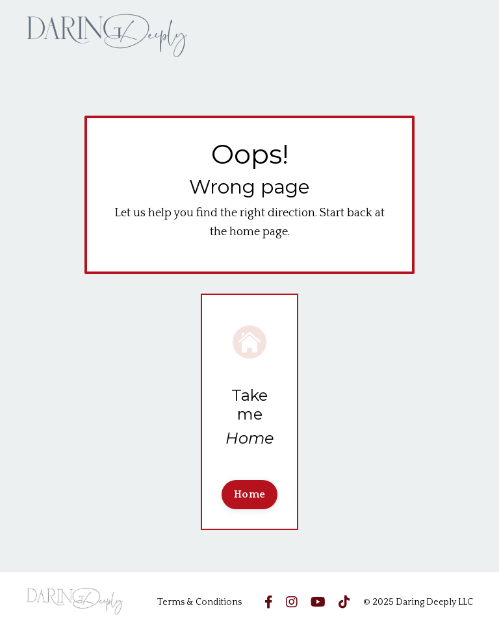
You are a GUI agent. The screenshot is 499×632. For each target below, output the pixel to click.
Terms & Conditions (199, 602)
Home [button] (249, 494)
